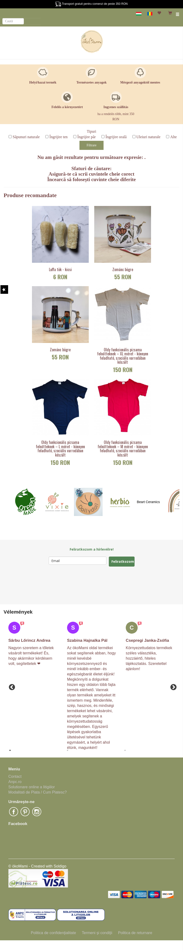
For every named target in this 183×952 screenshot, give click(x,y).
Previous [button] (10, 686)
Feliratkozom (122, 561)
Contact (14, 776)
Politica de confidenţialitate (53, 933)
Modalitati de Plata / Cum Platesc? (37, 792)
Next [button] (172, 686)
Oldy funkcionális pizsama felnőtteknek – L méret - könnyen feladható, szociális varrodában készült (60, 448)
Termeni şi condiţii (97, 933)
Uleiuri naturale (148, 137)
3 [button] (125, 750)
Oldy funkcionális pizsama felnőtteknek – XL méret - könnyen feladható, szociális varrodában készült (122, 356)
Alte (173, 137)
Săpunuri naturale (26, 137)
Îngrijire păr (86, 137)
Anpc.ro (14, 782)
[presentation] (85, 585)
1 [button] (10, 750)
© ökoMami (18, 866)
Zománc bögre (122, 270)
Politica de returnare (135, 933)
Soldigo (60, 866)
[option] (33, 644)
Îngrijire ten (58, 137)
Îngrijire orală (115, 137)
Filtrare (91, 145)
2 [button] (67, 750)
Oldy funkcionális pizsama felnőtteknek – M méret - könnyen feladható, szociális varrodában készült (123, 448)
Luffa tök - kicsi (60, 270)
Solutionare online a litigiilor (31, 787)
